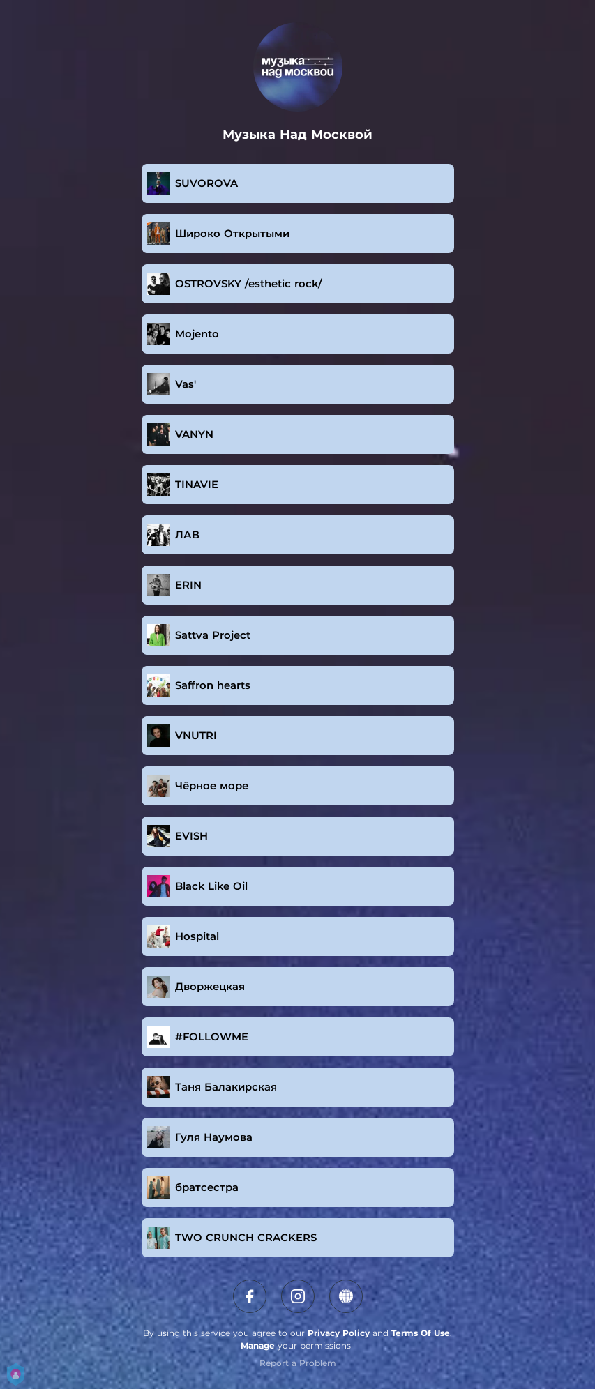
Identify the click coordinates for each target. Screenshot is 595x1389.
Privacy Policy (339, 1333)
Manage (258, 1345)
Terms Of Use (420, 1333)
